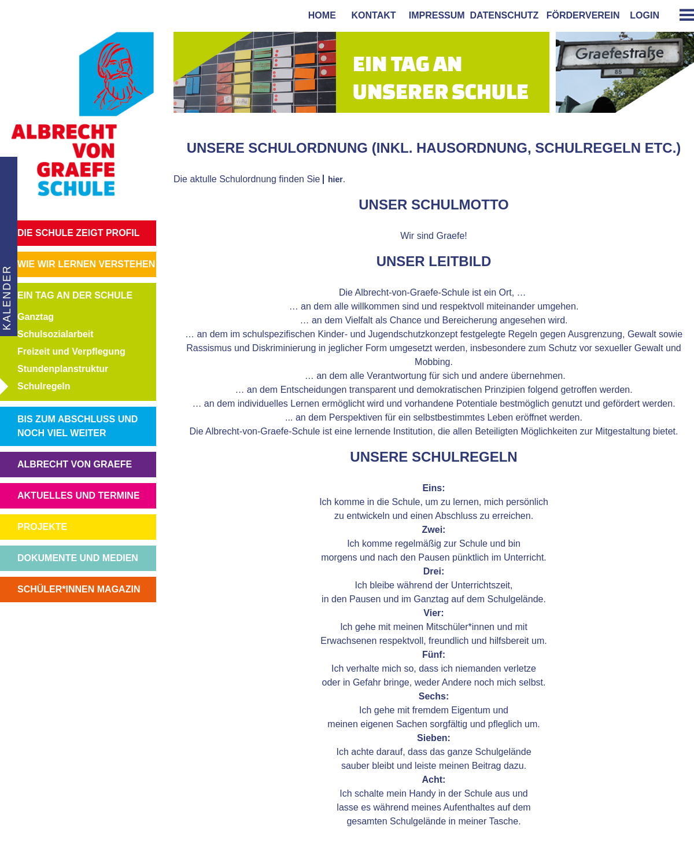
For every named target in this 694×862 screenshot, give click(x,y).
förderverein (580, 15)
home (319, 15)
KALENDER (6, 297)
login (644, 15)
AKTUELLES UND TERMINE (78, 495)
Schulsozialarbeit (55, 334)
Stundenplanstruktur (62, 369)
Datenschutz (504, 15)
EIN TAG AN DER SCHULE (74, 295)
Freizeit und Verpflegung (71, 351)
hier (335, 179)
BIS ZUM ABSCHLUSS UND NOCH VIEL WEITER (77, 426)
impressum (434, 15)
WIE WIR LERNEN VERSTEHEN (86, 264)
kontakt (371, 15)
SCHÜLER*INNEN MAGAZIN (78, 589)
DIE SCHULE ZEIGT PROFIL (78, 233)
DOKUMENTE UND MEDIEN (77, 558)
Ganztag (35, 317)
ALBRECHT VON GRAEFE (74, 464)
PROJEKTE (42, 527)
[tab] (682, 15)
